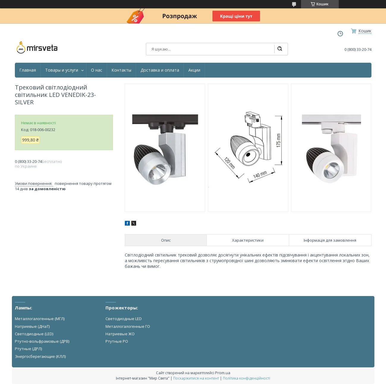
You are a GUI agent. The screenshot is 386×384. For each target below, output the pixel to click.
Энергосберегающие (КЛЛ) (40, 356)
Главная (27, 70)
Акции (194, 70)
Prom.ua (222, 372)
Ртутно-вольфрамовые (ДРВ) (42, 341)
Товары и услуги (61, 70)
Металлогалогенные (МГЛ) (39, 318)
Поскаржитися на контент (196, 378)
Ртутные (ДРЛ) (28, 348)
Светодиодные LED (123, 318)
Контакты (121, 70)
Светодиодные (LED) (34, 333)
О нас (96, 70)
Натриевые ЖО (120, 333)
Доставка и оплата (160, 70)
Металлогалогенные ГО (127, 326)
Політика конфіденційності (246, 378)
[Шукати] (279, 49)
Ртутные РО (116, 341)
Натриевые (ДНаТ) (32, 326)
